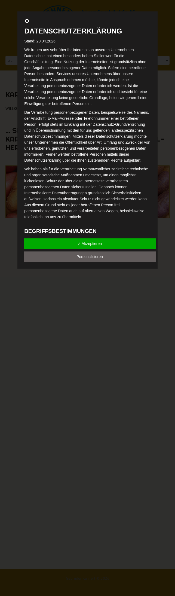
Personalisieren (89, 256)
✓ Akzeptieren (90, 243)
